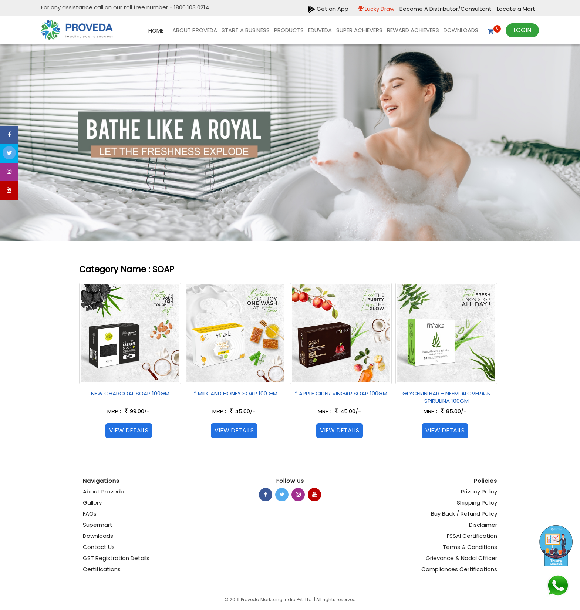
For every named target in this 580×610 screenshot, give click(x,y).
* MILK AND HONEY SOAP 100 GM (235, 393)
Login (522, 30)
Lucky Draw (374, 9)
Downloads (461, 30)
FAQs (90, 514)
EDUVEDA (320, 30)
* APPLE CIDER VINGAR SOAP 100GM (341, 393)
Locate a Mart (516, 9)
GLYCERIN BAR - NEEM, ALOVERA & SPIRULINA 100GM (446, 397)
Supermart (97, 525)
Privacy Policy (479, 491)
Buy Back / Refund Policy (464, 514)
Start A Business (246, 30)
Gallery (92, 502)
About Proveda (194, 30)
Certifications (102, 569)
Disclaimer (483, 525)
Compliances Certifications (459, 569)
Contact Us (99, 547)
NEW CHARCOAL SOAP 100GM (130, 393)
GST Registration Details (116, 558)
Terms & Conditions (470, 547)
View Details (128, 430)
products (289, 30)
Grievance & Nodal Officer (461, 558)
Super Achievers (359, 30)
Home (155, 30)
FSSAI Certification (472, 536)
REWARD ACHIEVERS (413, 30)
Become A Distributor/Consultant (446, 9)
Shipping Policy (477, 502)
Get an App (328, 9)
